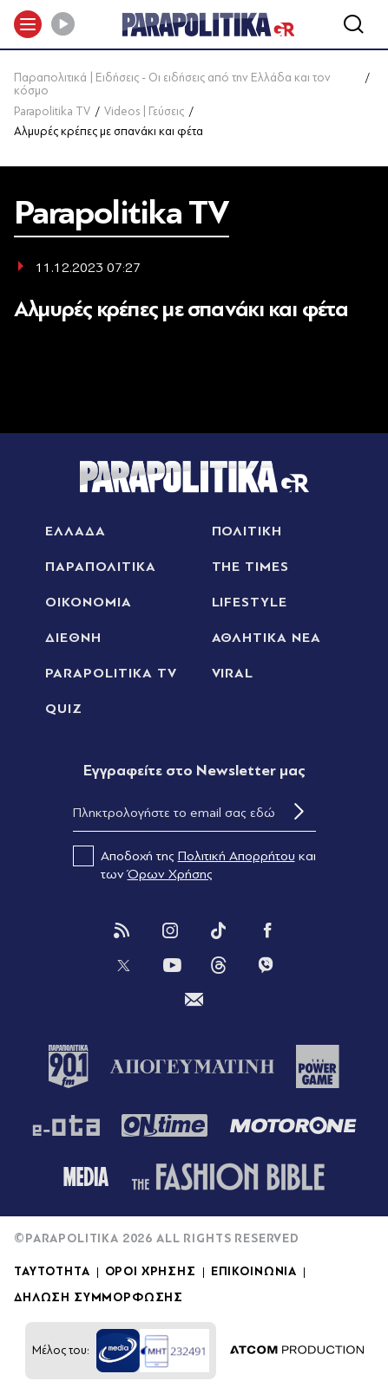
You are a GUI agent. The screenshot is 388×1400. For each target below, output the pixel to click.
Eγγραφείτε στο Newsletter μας (194, 771)
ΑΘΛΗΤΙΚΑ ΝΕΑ (267, 637)
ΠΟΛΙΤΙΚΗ (247, 531)
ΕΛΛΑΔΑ (75, 531)
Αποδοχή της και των (194, 864)
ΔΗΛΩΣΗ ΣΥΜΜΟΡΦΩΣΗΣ (98, 1298)
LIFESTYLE (250, 602)
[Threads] (218, 964)
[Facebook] (267, 930)
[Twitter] (123, 965)
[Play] (62, 24)
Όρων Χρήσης (170, 874)
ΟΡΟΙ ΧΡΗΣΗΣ (150, 1272)
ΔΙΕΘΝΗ (73, 637)
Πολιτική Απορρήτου (236, 856)
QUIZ (63, 708)
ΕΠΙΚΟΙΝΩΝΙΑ (254, 1272)
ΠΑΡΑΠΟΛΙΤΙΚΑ (100, 566)
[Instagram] (170, 930)
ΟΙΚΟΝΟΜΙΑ (88, 602)
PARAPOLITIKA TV (110, 673)
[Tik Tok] (218, 930)
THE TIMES (251, 566)
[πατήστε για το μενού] (28, 24)
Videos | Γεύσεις (144, 111)
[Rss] (121, 930)
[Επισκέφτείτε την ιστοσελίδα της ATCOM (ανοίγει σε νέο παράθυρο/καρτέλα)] (297, 1350)
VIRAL (233, 673)
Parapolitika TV (52, 111)
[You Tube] (171, 965)
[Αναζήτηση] (353, 24)
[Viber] (265, 965)
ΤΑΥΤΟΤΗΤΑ (52, 1272)
